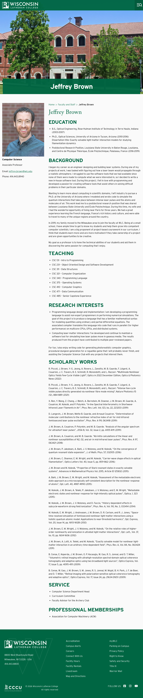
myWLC (113, 641)
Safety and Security (119, 661)
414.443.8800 (11, 664)
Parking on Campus (119, 646)
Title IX (112, 666)
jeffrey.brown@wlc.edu (20, 171)
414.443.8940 (17, 176)
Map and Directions (75, 676)
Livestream (71, 671)
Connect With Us (74, 656)
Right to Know (116, 656)
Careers (70, 651)
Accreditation (73, 641)
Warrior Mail (115, 671)
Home (52, 104)
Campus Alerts (73, 646)
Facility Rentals (73, 666)
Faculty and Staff (66, 104)
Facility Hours (73, 661)
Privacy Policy (116, 651)
